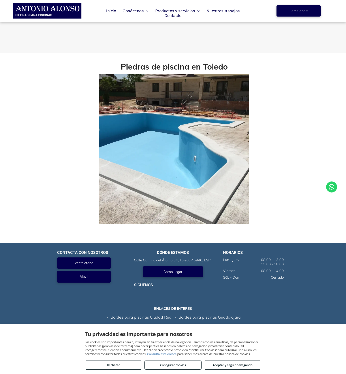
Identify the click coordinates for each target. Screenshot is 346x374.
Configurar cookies (173, 365)
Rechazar (113, 365)
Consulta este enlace (162, 354)
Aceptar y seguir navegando (232, 365)
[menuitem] (111, 11)
